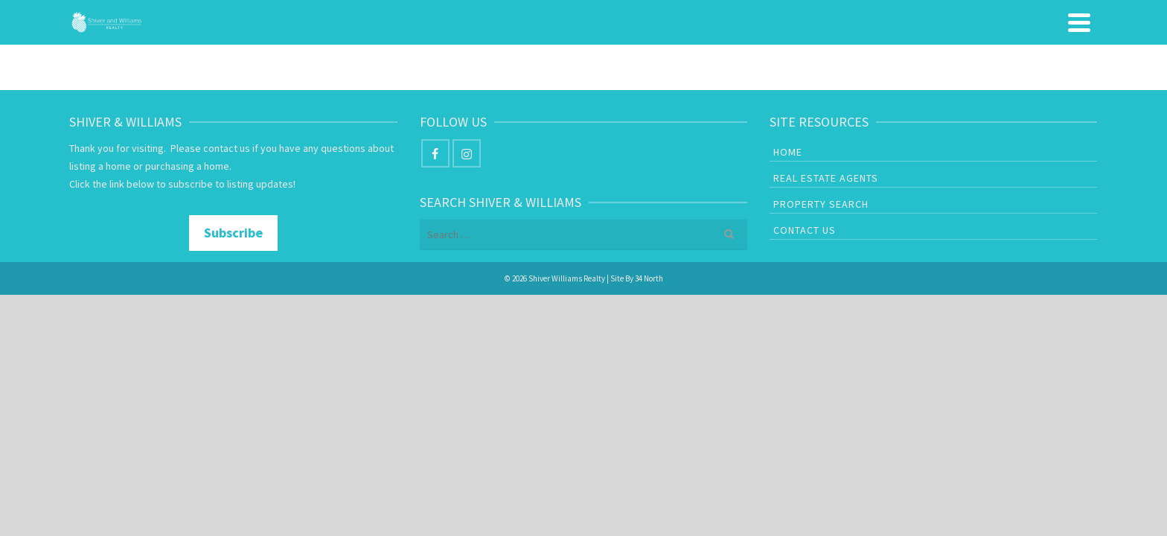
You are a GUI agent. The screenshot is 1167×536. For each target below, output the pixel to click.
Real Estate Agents (758, 52)
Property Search (918, 52)
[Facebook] (435, 213)
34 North (649, 338)
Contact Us (1045, 52)
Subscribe (233, 292)
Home (645, 52)
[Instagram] (467, 213)
